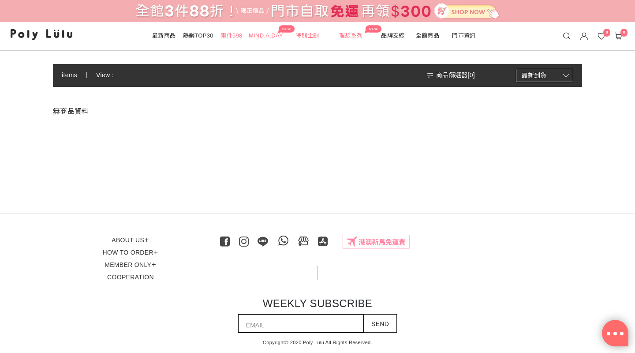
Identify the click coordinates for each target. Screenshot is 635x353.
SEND (380, 323)
